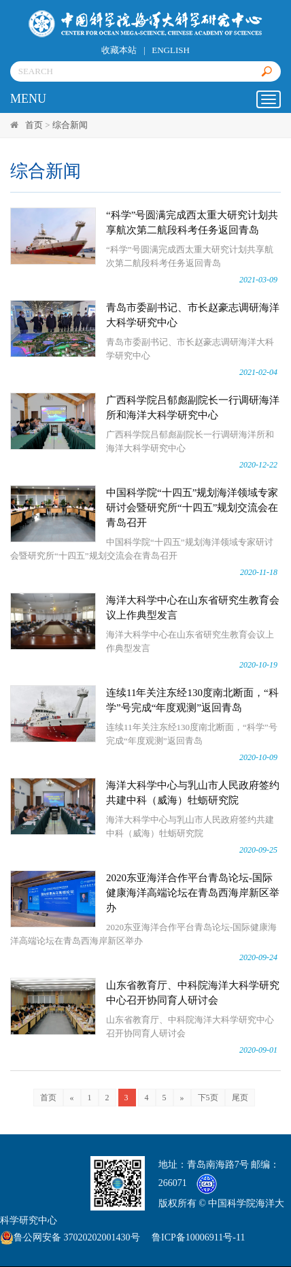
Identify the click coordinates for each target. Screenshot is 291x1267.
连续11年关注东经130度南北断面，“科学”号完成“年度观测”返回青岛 (192, 700)
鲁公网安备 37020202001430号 (70, 1238)
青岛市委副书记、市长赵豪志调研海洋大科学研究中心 (192, 315)
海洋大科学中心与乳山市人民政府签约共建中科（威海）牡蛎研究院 (192, 793)
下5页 (208, 1097)
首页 (34, 125)
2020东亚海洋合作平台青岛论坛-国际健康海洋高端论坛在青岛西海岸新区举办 (192, 892)
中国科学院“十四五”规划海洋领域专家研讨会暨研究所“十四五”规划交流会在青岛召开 (192, 507)
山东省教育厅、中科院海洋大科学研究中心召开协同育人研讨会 (192, 993)
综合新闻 (70, 125)
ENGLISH (171, 50)
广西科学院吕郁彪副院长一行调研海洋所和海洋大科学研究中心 (192, 408)
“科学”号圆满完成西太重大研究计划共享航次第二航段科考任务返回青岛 (192, 222)
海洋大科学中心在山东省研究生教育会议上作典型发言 (192, 608)
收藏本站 (119, 50)
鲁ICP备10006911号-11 (198, 1237)
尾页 (240, 1097)
